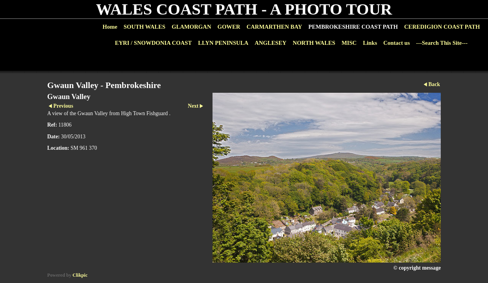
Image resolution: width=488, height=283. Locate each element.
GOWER (228, 27)
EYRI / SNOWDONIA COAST (153, 43)
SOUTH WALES (144, 27)
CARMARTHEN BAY (274, 27)
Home (110, 27)
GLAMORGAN (191, 27)
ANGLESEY (271, 43)
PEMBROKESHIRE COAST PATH (353, 27)
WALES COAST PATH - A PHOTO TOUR (244, 9)
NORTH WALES (314, 43)
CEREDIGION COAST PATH (442, 27)
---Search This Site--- (442, 43)
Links (370, 43)
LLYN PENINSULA (223, 43)
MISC (349, 43)
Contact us (396, 43)
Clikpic (79, 275)
